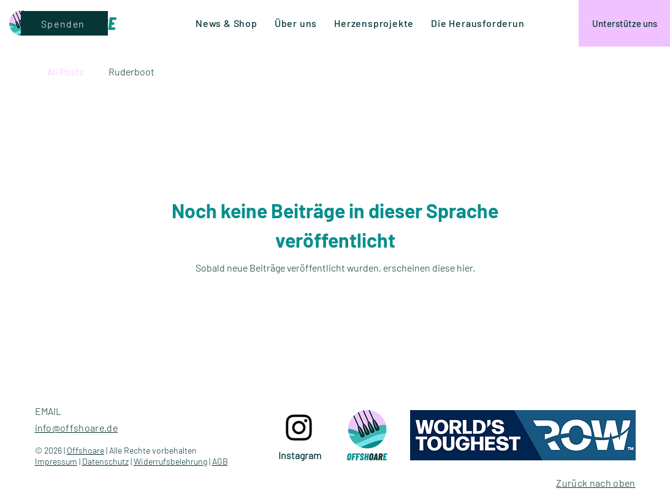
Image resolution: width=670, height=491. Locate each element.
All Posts (65, 71)
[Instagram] (300, 455)
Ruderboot (131, 71)
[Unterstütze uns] (624, 23)
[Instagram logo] (298, 427)
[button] (480, 23)
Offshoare (85, 450)
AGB (220, 461)
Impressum (56, 461)
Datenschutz (105, 461)
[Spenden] (64, 23)
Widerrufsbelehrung (170, 461)
